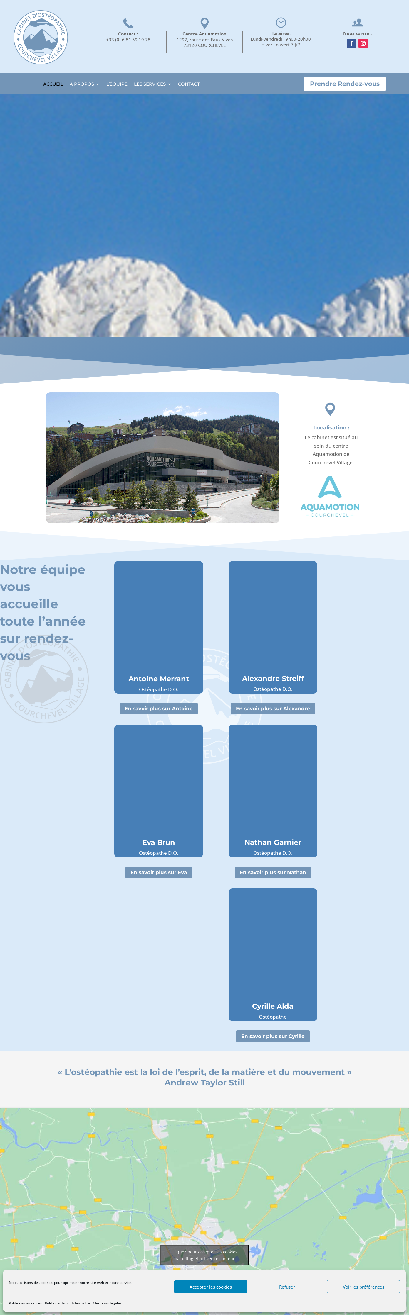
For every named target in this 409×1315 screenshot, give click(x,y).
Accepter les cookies (211, 1287)
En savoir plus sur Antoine (159, 708)
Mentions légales (107, 1303)
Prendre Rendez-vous (345, 83)
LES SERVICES (150, 84)
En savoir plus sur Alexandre (273, 708)
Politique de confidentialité (67, 1303)
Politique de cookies (25, 1303)
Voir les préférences (363, 1287)
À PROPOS (82, 84)
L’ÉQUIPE (117, 84)
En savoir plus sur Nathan (273, 872)
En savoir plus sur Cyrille (273, 1036)
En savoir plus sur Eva (158, 872)
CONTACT (189, 84)
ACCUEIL (53, 84)
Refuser (287, 1287)
